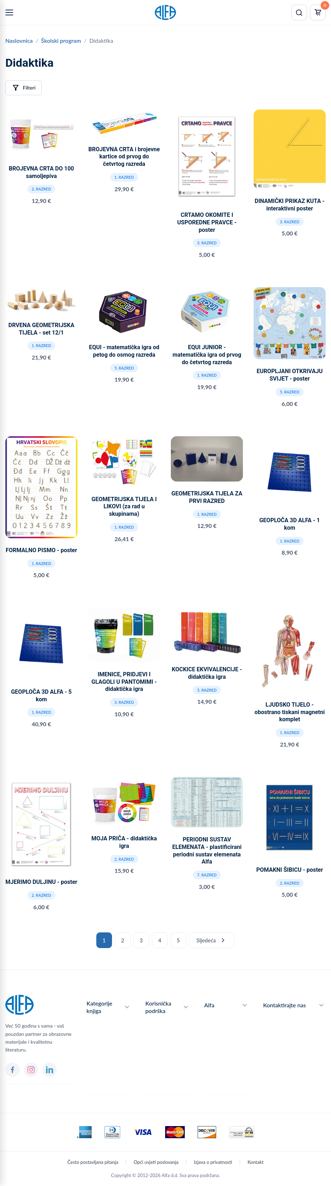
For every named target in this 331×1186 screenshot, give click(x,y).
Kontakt (256, 1162)
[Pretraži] (299, 12)
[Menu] (9, 12)
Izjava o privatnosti (213, 1162)
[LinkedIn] (49, 1070)
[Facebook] (12, 1070)
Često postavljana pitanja (92, 1162)
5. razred (124, 368)
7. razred (207, 874)
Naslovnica (19, 40)
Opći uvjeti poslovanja (156, 1162)
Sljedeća (212, 940)
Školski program (61, 40)
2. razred (41, 189)
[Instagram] (31, 1070)
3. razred (207, 242)
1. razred (124, 177)
